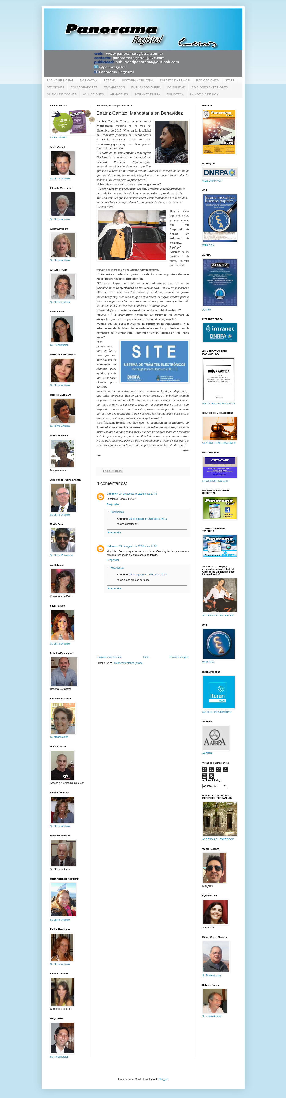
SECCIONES (55, 87)
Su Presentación (59, 344)
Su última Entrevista (61, 555)
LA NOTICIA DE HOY (204, 94)
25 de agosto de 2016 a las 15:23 (148, 518)
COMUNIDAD (176, 87)
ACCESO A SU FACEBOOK (218, 615)
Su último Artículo (60, 178)
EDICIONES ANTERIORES (210, 87)
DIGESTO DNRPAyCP (175, 80)
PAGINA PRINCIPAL (60, 80)
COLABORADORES (84, 87)
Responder (113, 504)
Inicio (146, 657)
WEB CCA (208, 245)
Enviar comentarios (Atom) (128, 663)
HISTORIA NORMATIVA (138, 80)
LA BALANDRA (58, 137)
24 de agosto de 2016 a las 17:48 (138, 493)
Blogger (163, 1079)
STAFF (229, 80)
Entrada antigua (180, 657)
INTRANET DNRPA (147, 94)
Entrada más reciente (110, 657)
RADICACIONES (207, 80)
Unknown (112, 493)
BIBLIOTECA (175, 94)
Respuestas (117, 511)
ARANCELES (119, 94)
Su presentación (59, 737)
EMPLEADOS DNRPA (146, 87)
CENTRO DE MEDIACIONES (219, 442)
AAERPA (207, 753)
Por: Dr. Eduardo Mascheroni (218, 403)
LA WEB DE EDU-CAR (215, 480)
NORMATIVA (88, 80)
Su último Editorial (60, 302)
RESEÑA (110, 80)
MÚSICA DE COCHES (62, 94)
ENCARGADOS (114, 87)
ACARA (206, 309)
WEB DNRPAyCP (212, 180)
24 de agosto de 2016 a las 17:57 (138, 546)
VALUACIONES (93, 94)
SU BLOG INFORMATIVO (217, 711)
